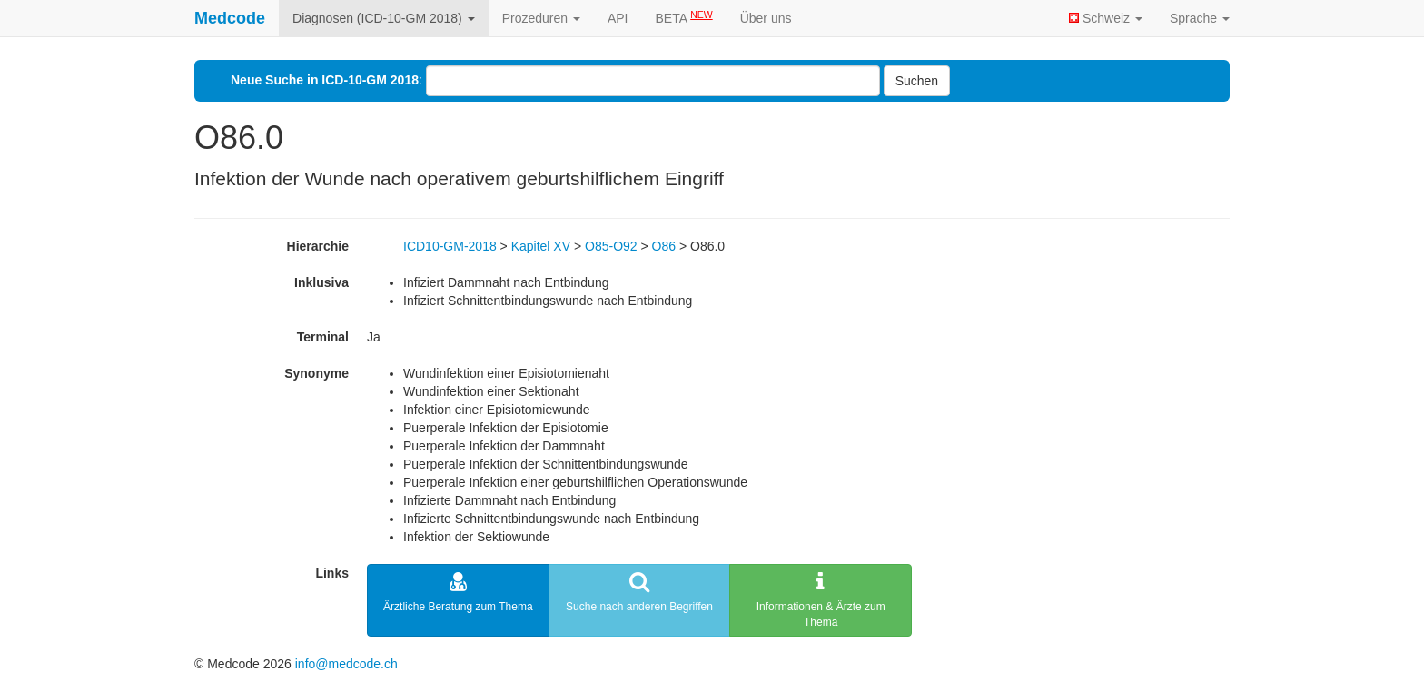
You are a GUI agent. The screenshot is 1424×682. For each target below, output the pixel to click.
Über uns (766, 18)
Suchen (916, 81)
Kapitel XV (540, 246)
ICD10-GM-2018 (450, 246)
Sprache (1200, 18)
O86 (664, 246)
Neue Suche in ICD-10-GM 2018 (325, 80)
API (618, 18)
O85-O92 (611, 246)
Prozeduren (541, 18)
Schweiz (1105, 18)
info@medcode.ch (346, 664)
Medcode (229, 18)
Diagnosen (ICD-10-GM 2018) (383, 18)
